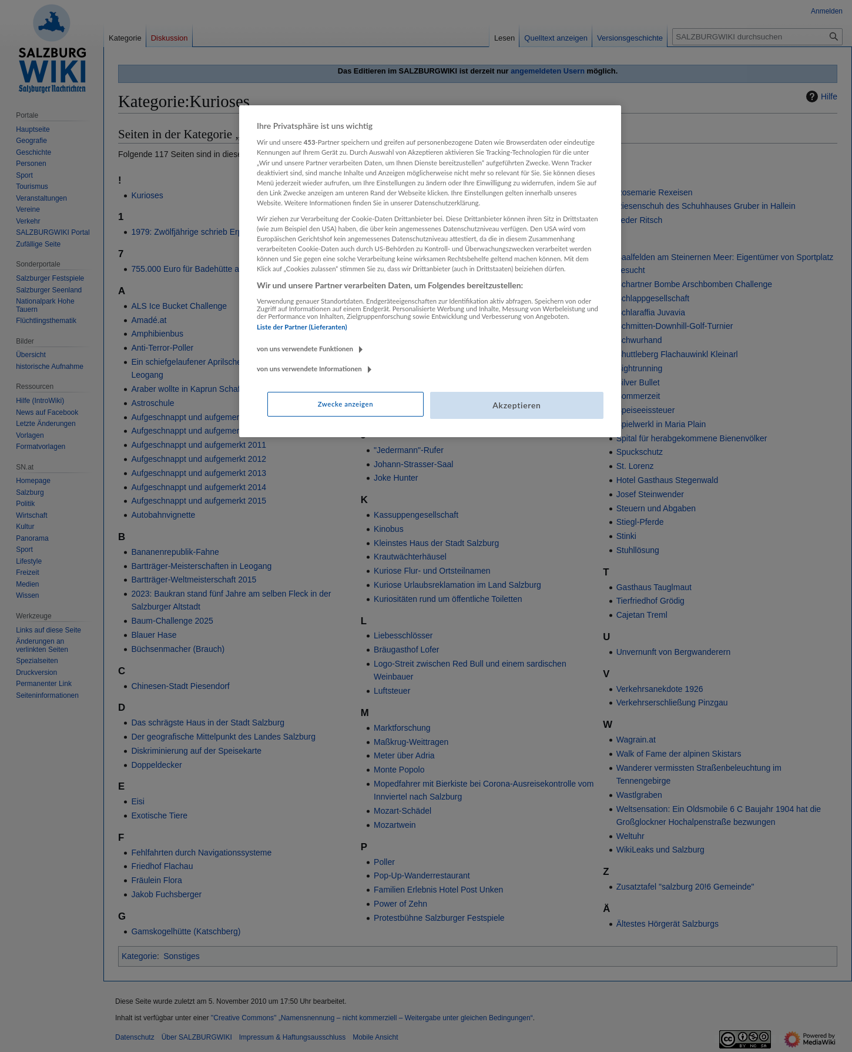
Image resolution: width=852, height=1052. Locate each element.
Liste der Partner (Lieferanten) (302, 327)
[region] (430, 271)
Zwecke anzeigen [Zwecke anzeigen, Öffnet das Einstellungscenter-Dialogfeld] (345, 404)
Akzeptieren (516, 405)
